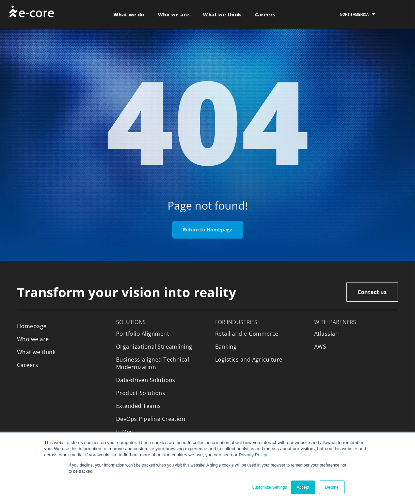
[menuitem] (129, 14)
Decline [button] (331, 487)
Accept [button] (303, 487)
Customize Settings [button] (269, 487)
